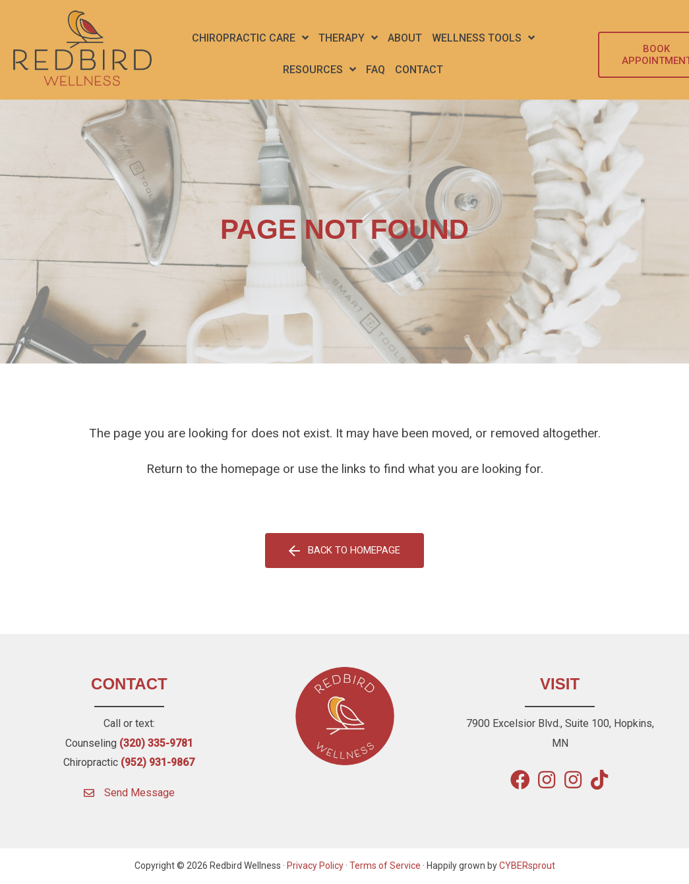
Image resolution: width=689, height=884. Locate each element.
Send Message (139, 792)
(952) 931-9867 (158, 762)
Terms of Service (385, 866)
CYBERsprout (527, 866)
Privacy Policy (315, 866)
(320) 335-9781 (156, 743)
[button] (250, 38)
